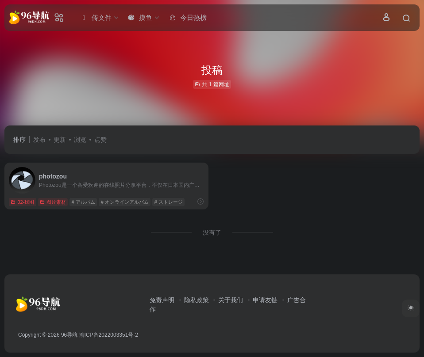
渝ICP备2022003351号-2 (108, 335)
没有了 (212, 232)
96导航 (69, 335)
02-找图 (22, 202)
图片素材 (53, 202)
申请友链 (265, 300)
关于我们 (230, 300)
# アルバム (83, 202)
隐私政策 (196, 300)
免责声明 (162, 300)
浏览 (80, 139)
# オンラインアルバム (125, 202)
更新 (60, 139)
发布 (39, 139)
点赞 (100, 139)
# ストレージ (168, 202)
